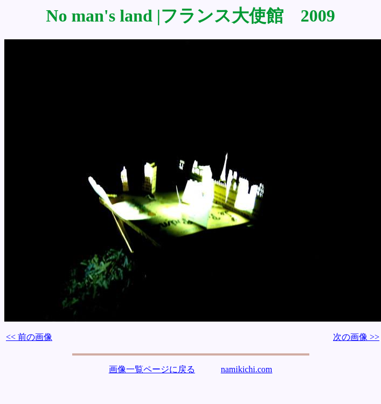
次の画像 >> (356, 337)
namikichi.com (247, 369)
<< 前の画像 (29, 337)
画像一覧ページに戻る (152, 369)
